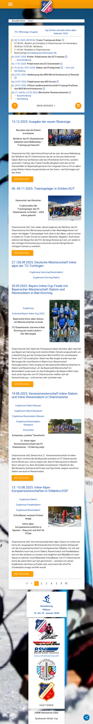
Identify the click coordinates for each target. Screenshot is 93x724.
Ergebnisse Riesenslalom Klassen (28, 416)
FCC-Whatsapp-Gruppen (26, 32)
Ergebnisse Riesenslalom (28, 510)
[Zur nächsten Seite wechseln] (61, 584)
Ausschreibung (24, 60)
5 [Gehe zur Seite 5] (56, 583)
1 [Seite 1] (36, 583)
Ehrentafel (28, 430)
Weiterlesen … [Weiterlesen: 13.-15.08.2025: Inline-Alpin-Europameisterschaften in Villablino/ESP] (22, 574)
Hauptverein (46, 705)
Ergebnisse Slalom (28, 499)
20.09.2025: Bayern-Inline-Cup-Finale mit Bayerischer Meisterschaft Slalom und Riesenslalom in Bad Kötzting (40, 289)
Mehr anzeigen (46, 105)
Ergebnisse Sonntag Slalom (46, 277)
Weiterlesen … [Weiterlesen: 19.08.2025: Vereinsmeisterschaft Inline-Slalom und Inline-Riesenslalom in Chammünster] (22, 478)
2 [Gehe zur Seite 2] (41, 583)
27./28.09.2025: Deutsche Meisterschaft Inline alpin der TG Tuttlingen (44, 264)
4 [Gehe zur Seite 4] (51, 583)
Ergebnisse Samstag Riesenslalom (46, 272)
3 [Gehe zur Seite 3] (46, 583)
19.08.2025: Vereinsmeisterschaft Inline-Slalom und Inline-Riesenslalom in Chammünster (45, 395)
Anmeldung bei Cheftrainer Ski (42, 53)
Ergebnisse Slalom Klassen (28, 405)
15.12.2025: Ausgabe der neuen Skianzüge (41, 122)
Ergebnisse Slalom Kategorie (28, 411)
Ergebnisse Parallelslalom (28, 504)
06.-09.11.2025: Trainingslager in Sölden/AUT (43, 189)
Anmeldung (22, 98)
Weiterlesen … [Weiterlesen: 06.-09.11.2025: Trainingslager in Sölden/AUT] (22, 253)
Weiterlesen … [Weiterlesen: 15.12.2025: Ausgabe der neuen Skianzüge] (22, 179)
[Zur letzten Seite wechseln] (66, 584)
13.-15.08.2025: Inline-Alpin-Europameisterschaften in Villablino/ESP (40, 489)
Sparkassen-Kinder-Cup (46, 718)
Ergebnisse (28, 308)
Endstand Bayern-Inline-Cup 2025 (28, 313)
